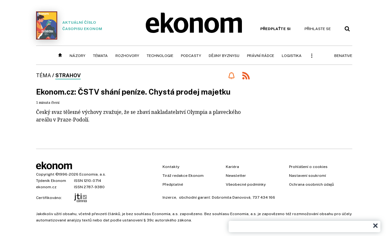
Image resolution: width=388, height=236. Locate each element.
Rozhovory (127, 55)
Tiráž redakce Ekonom (183, 175)
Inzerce (169, 197)
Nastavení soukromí (307, 175)
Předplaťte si (275, 29)
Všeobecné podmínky (246, 184)
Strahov (68, 75)
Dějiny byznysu (224, 55)
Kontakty (171, 167)
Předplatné (173, 184)
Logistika (292, 55)
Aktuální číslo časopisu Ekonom (69, 25)
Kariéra (232, 167)
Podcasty (191, 55)
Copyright (45, 174)
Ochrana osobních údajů (311, 184)
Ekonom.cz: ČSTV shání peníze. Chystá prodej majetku (133, 91)
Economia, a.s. (92, 174)
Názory (77, 55)
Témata (100, 55)
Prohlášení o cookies (308, 167)
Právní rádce (260, 55)
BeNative (343, 55)
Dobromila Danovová (231, 197)
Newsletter (236, 175)
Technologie (160, 55)
